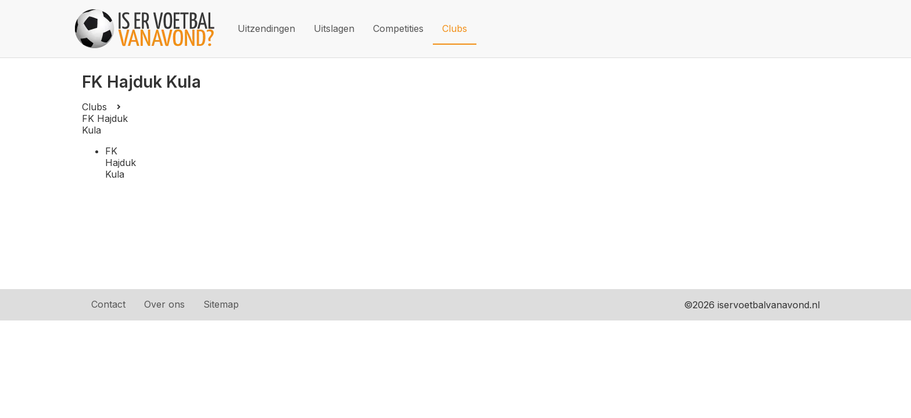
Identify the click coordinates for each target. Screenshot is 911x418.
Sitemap (221, 304)
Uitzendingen (266, 28)
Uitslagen (334, 28)
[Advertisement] (483, 188)
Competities (398, 28)
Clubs (454, 28)
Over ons (164, 304)
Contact (108, 304)
